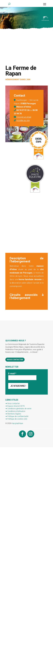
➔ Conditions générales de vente (18, 408)
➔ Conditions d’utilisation (15, 411)
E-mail (12, 373)
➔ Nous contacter (12, 403)
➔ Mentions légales (13, 414)
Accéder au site (23, 120)
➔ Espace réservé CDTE (15, 406)
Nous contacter (15, 360)
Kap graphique (17, 423)
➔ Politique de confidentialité (16, 416)
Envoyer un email (23, 117)
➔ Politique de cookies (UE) (16, 419)
